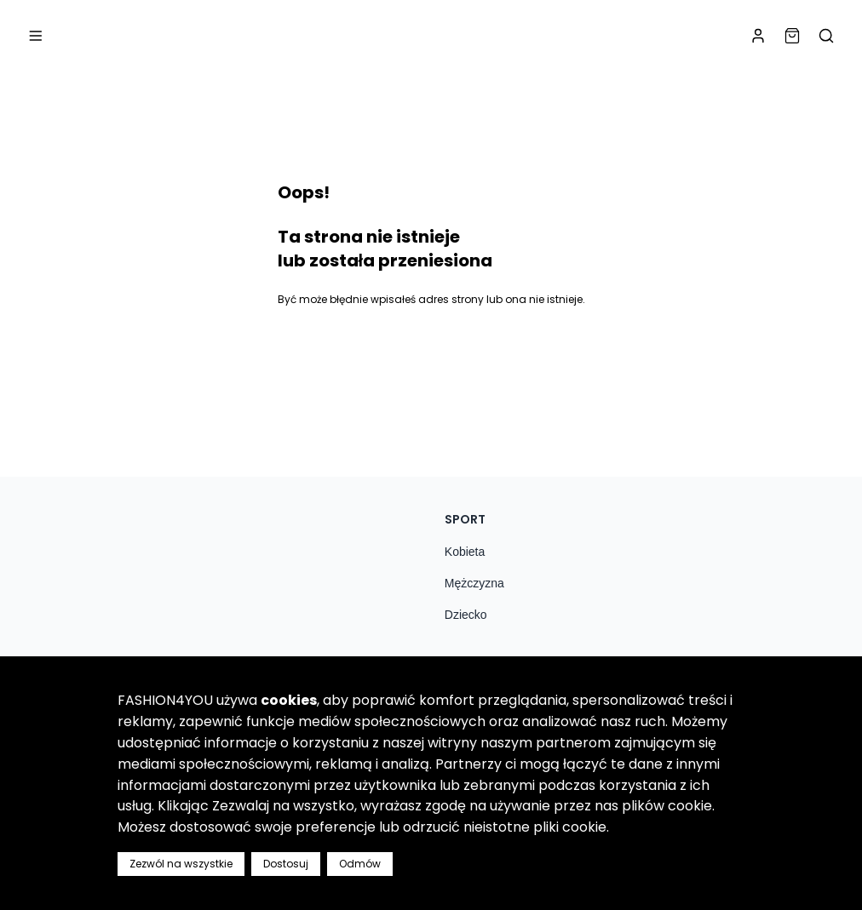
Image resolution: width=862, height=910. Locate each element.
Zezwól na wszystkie (181, 863)
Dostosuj (285, 863)
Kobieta (465, 551)
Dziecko (466, 614)
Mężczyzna (474, 583)
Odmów (360, 863)
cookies (289, 700)
